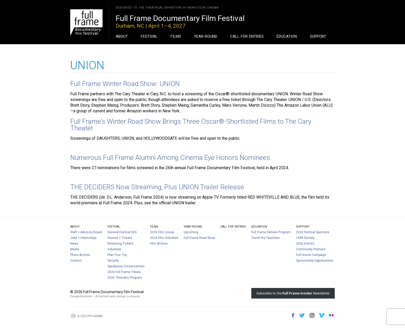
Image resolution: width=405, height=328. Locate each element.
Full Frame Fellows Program (271, 232)
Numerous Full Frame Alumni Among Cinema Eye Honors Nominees (170, 157)
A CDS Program (89, 315)
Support (318, 36)
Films (175, 36)
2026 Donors (305, 243)
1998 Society (305, 238)
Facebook (293, 315)
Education (287, 36)
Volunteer (114, 249)
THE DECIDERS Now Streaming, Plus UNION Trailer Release (157, 187)
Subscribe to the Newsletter (293, 293)
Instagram (312, 315)
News (74, 243)
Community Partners (310, 249)
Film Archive (159, 243)
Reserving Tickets (120, 243)
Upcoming (191, 232)
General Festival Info (122, 232)
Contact (76, 260)
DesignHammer (81, 296)
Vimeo (321, 315)
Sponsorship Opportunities (314, 260)
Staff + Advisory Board (86, 232)
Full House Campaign (311, 255)
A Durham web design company (118, 296)
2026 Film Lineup (162, 232)
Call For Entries (247, 36)
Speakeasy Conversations (126, 266)
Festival (149, 36)
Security (113, 260)
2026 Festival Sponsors (312, 232)
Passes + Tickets (119, 238)
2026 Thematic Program (124, 277)
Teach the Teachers (265, 238)
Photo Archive (80, 255)
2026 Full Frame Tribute (124, 272)
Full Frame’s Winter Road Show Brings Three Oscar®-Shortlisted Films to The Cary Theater (190, 125)
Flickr (331, 315)
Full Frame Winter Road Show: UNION (125, 84)
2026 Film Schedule (164, 238)
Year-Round (205, 36)
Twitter (302, 315)
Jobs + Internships (83, 238)
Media (74, 249)
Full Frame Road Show (199, 238)
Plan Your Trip (117, 255)
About (122, 36)
